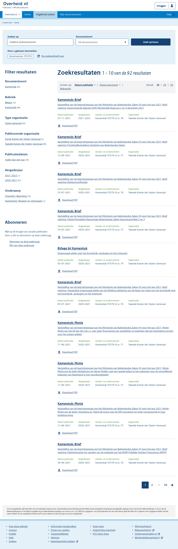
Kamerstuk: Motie (70, 323)
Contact (13, 530)
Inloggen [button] (161, 5)
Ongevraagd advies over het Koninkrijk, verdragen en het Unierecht (92, 253)
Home (27, 14)
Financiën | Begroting (16, 196)
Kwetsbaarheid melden (63, 541)
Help (11, 537)
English (12, 533)
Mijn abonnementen (70, 14)
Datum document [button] (109, 84)
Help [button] (169, 14)
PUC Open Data (101, 533)
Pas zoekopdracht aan (52, 56)
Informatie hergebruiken (63, 526)
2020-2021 (11, 180)
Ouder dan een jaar (15, 159)
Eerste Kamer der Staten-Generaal (23, 139)
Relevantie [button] (65, 88)
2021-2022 (11, 175)
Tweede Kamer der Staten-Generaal (23, 143)
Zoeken (13, 541)
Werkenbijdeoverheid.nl (147, 537)
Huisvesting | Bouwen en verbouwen (23, 200)
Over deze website (18, 526)
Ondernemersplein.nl (146, 533)
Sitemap (55, 537)
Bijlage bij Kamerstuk (72, 248)
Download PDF (70, 125)
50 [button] (171, 84)
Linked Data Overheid (104, 530)
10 (165, 485)
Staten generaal (13, 123)
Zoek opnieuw (150, 42)
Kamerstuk (10, 86)
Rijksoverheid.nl (143, 530)
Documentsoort (84, 36)
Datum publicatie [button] (84, 84)
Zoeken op (13, 36)
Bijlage (8, 102)
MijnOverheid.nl (143, 526)
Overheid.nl (11, 15)
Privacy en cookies (60, 530)
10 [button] (158, 84)
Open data (98, 526)
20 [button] (164, 84)
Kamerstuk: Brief (69, 100)
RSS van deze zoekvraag (21, 245)
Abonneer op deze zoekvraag (24, 241)
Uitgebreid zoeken (45, 14)
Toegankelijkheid (59, 533)
